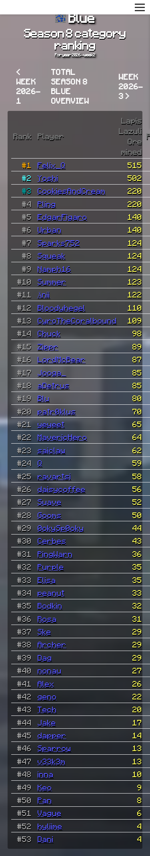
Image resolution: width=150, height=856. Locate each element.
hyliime (50, 826)
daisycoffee (62, 489)
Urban (50, 229)
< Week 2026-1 (28, 86)
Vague (50, 813)
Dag (45, 657)
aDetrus (54, 385)
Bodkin (50, 605)
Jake (47, 722)
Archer (52, 644)
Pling (47, 204)
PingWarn (55, 554)
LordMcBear (62, 359)
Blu (44, 398)
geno (47, 696)
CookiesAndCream (72, 191)
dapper (52, 735)
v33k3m (52, 761)
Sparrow (54, 748)
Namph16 (54, 269)
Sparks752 (59, 243)
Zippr (48, 346)
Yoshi (48, 178)
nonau (50, 670)
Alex (46, 683)
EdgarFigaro (62, 217)
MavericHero (62, 437)
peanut (51, 593)
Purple (51, 567)
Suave (50, 502)
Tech (47, 709)
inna (46, 774)
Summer (52, 281)
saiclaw (52, 450)
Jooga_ (52, 372)
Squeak (52, 255)
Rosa (47, 619)
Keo (45, 787)
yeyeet (51, 424)
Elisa (47, 580)
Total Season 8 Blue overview (70, 86)
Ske (44, 631)
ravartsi (54, 476)
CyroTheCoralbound (77, 320)
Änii (44, 294)
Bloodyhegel (62, 307)
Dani (46, 839)
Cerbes (52, 541)
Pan (45, 800)
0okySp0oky (61, 528)
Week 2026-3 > (131, 86)
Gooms (50, 515)
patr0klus (57, 411)
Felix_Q (52, 165)
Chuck (49, 333)
